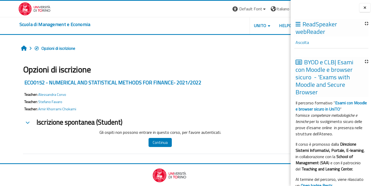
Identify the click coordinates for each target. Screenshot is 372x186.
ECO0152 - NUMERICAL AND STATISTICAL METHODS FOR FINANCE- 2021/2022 (97, 83)
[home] (36, 24)
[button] (220, 9)
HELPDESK (259, 25)
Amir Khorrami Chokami (41, 109)
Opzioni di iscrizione (38, 48)
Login (281, 9)
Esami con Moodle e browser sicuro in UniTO (331, 106)
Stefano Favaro (34, 102)
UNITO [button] (230, 25)
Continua (140, 142)
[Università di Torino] (16, 8)
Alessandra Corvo (36, 94)
